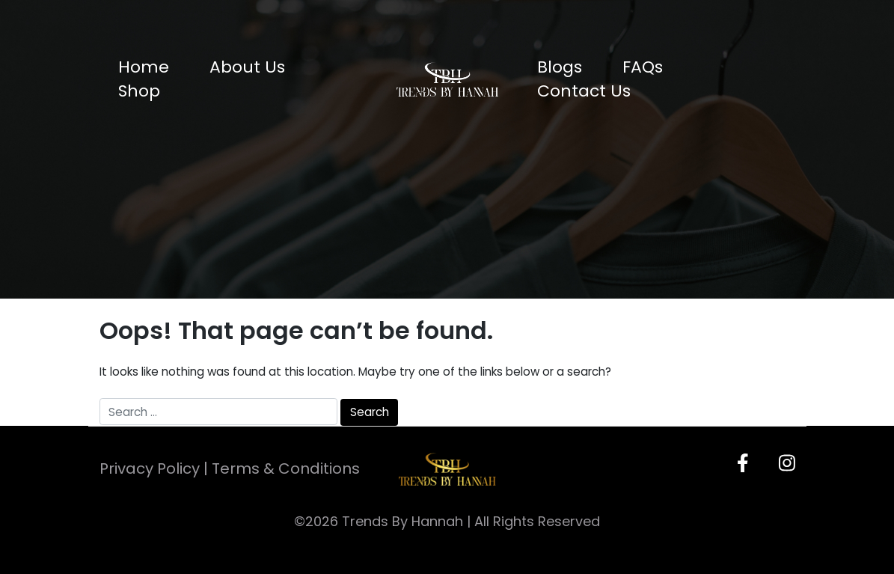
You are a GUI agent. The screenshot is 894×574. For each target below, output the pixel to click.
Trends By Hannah (402, 521)
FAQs (642, 67)
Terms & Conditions (286, 468)
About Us (247, 67)
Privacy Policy (149, 468)
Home (143, 67)
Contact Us (584, 91)
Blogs (559, 67)
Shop (139, 91)
